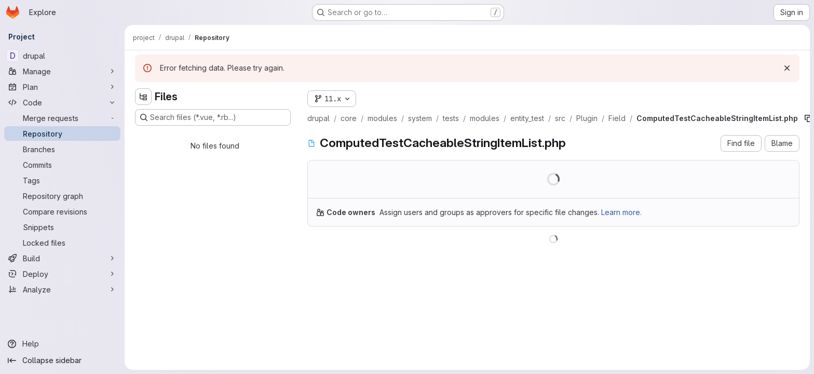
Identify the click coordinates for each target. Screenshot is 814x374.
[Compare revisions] (62, 211)
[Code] (62, 102)
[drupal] (62, 55)
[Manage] (62, 71)
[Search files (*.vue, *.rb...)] (213, 117)
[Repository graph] (62, 196)
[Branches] (62, 149)
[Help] (62, 344)
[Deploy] (62, 273)
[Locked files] (62, 242)
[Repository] (62, 133)
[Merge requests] (62, 118)
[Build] (62, 258)
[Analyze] (62, 289)
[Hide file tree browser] (143, 96)
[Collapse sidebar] (62, 360)
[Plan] (62, 86)
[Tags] (62, 180)
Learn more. (621, 212)
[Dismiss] (787, 68)
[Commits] (62, 164)
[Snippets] (62, 227)
